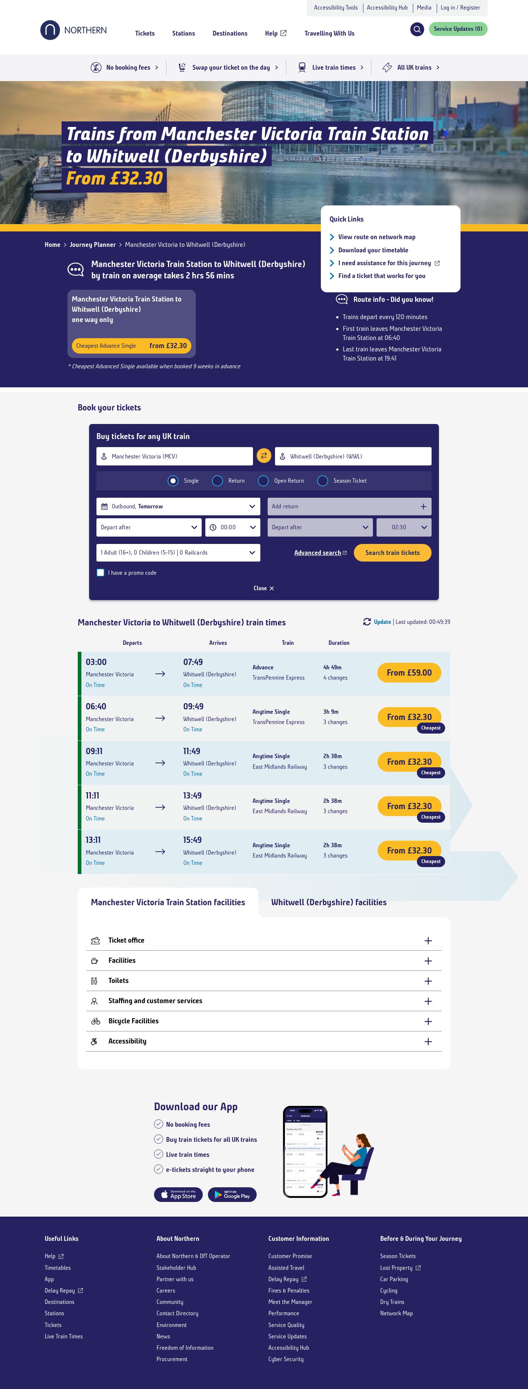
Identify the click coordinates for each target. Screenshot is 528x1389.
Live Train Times (64, 1268)
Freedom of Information (185, 1280)
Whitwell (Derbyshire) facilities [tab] (329, 834)
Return (223, 480)
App (49, 1211)
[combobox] (174, 456)
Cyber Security (286, 1291)
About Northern (178, 1171)
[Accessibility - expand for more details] (264, 974)
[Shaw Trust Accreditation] (368, 1344)
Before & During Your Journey (421, 1171)
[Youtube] (119, 1341)
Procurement (172, 1291)
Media (424, 7)
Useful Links (61, 1171)
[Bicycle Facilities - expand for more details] (264, 954)
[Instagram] (134, 1341)
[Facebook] (106, 1341)
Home (52, 245)
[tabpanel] (264, 926)
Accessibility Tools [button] (336, 7)
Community (170, 1234)
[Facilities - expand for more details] (264, 893)
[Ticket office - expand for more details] (264, 873)
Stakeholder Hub (176, 1199)
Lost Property (396, 1199)
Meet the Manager (290, 1234)
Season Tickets (398, 1188)
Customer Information (298, 1171)
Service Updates (287, 1268)
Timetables (58, 1199)
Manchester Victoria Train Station (151, 264)
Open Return (276, 480)
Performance (283, 1245)
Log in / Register (460, 7)
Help (50, 1188)
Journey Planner (93, 245)
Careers (166, 1223)
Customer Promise (290, 1188)
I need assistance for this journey (384, 263)
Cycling (388, 1223)
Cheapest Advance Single (131, 345)
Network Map (396, 1245)
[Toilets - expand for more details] (264, 913)
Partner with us (175, 1211)
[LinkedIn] (147, 1341)
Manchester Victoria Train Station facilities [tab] (168, 834)
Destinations (59, 1234)
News (163, 1268)
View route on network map (376, 237)
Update (382, 554)
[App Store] (417, 1344)
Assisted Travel (286, 1199)
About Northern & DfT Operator (193, 1188)
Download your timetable (373, 250)
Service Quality (286, 1257)
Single (178, 480)
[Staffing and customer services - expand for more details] (264, 934)
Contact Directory (177, 1245)
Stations (54, 1245)
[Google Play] (466, 1344)
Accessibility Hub (387, 7)
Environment (172, 1257)
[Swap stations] (264, 455)
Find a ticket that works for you (382, 276)
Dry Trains (392, 1234)
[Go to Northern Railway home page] (73, 38)
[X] (95, 1341)
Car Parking (394, 1211)
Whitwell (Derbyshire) (264, 264)
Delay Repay (60, 1223)
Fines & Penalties (288, 1223)
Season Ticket (337, 480)
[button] (417, 29)
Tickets (53, 1257)
